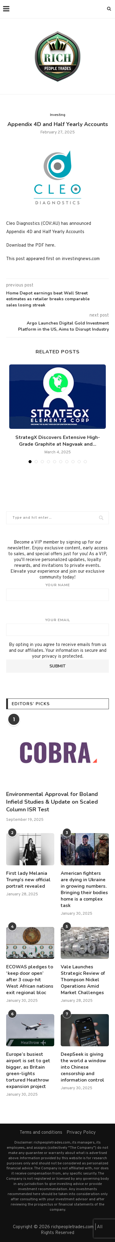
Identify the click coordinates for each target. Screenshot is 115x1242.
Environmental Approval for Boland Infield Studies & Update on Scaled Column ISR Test (52, 801)
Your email (57, 626)
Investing (57, 115)
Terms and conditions (41, 1133)
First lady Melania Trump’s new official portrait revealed (28, 879)
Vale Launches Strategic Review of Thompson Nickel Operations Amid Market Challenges (83, 980)
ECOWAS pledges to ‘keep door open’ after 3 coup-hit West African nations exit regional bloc (29, 980)
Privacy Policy (81, 1133)
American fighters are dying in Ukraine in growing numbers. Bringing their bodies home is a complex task (84, 889)
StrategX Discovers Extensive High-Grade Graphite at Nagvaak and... (57, 441)
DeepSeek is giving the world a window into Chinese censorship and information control (83, 1067)
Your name (57, 592)
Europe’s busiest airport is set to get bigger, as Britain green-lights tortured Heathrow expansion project (28, 1070)
